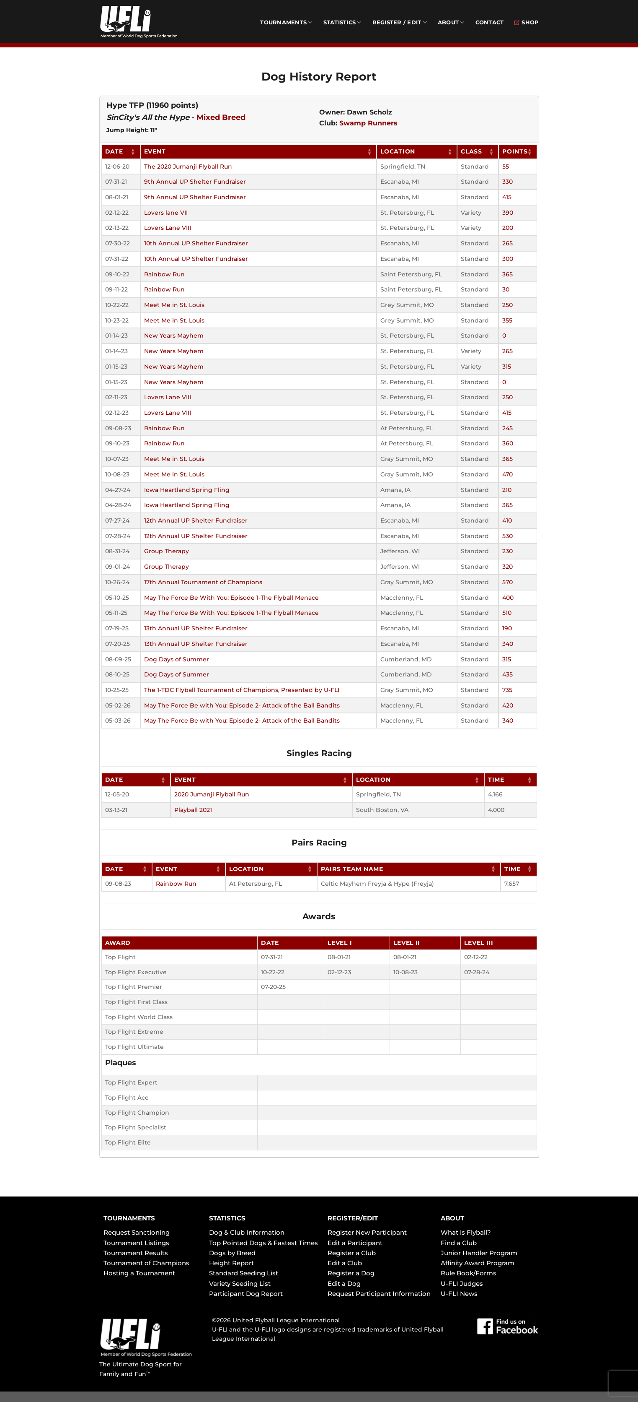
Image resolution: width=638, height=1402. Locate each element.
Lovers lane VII (166, 212)
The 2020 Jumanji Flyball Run (188, 166)
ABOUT (452, 1218)
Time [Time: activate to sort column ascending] (496, 779)
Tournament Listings (136, 1243)
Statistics (342, 22)
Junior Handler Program (479, 1253)
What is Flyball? (466, 1232)
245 (507, 428)
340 (507, 644)
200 (507, 227)
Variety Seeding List (240, 1284)
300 (507, 259)
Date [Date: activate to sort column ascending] (114, 151)
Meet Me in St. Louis (174, 305)
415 (506, 197)
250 (507, 305)
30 (505, 289)
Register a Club (352, 1253)
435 (507, 674)
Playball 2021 (193, 810)
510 (506, 612)
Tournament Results (135, 1253)
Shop (526, 22)
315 (506, 366)
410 (507, 520)
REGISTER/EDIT (353, 1218)
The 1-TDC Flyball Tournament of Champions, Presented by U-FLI (241, 690)
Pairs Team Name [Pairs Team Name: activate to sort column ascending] (352, 869)
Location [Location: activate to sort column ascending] (397, 151)
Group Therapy (166, 551)
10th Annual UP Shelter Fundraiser (196, 243)
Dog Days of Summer (176, 659)
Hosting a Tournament (139, 1273)
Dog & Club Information (246, 1232)
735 (507, 690)
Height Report (231, 1263)
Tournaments (286, 22)
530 (507, 536)
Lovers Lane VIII (167, 227)
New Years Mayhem (174, 335)
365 (507, 274)
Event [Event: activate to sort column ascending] (155, 151)
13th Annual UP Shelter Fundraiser (196, 628)
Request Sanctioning (136, 1232)
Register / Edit (399, 22)
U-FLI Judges (462, 1284)
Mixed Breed (220, 117)
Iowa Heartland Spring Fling (187, 490)
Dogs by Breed (232, 1253)
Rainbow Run (164, 274)
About (451, 22)
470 (507, 474)
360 (507, 443)
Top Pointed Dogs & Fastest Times (263, 1243)
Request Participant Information (379, 1294)
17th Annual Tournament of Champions (203, 582)
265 (507, 243)
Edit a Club (345, 1263)
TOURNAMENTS (129, 1218)
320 (507, 566)
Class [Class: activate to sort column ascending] (471, 151)
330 (507, 181)
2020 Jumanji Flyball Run (211, 794)
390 (507, 212)
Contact (489, 22)
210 (506, 490)
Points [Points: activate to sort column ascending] (514, 151)
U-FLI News (459, 1294)
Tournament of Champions (146, 1263)
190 (507, 628)
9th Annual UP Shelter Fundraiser (195, 181)
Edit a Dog (344, 1284)
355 (507, 320)
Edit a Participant (355, 1243)
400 (508, 597)
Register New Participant (367, 1232)
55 (505, 166)
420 (507, 705)
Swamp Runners (368, 123)
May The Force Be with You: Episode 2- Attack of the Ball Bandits (242, 705)
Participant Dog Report (246, 1294)
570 (507, 582)
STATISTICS (227, 1218)
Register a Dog (351, 1273)
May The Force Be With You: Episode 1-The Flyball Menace (231, 597)
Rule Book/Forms (468, 1273)
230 (507, 551)
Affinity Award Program (477, 1263)
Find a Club (459, 1243)
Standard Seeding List (243, 1273)
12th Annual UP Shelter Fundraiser (196, 520)
